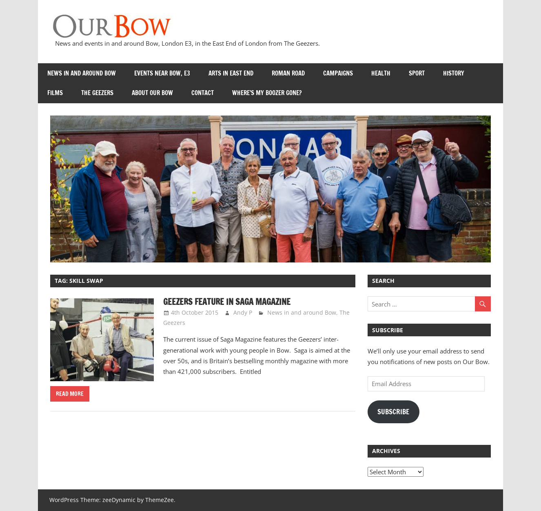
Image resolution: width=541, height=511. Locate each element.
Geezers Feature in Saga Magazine (226, 302)
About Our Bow (152, 93)
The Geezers (97, 93)
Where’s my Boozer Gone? (267, 93)
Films (55, 93)
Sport (417, 73)
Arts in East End (230, 73)
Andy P (242, 312)
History (453, 73)
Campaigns (338, 73)
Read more (70, 394)
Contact (202, 93)
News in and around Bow (81, 73)
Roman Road (288, 73)
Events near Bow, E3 (162, 73)
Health (380, 73)
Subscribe (393, 412)
